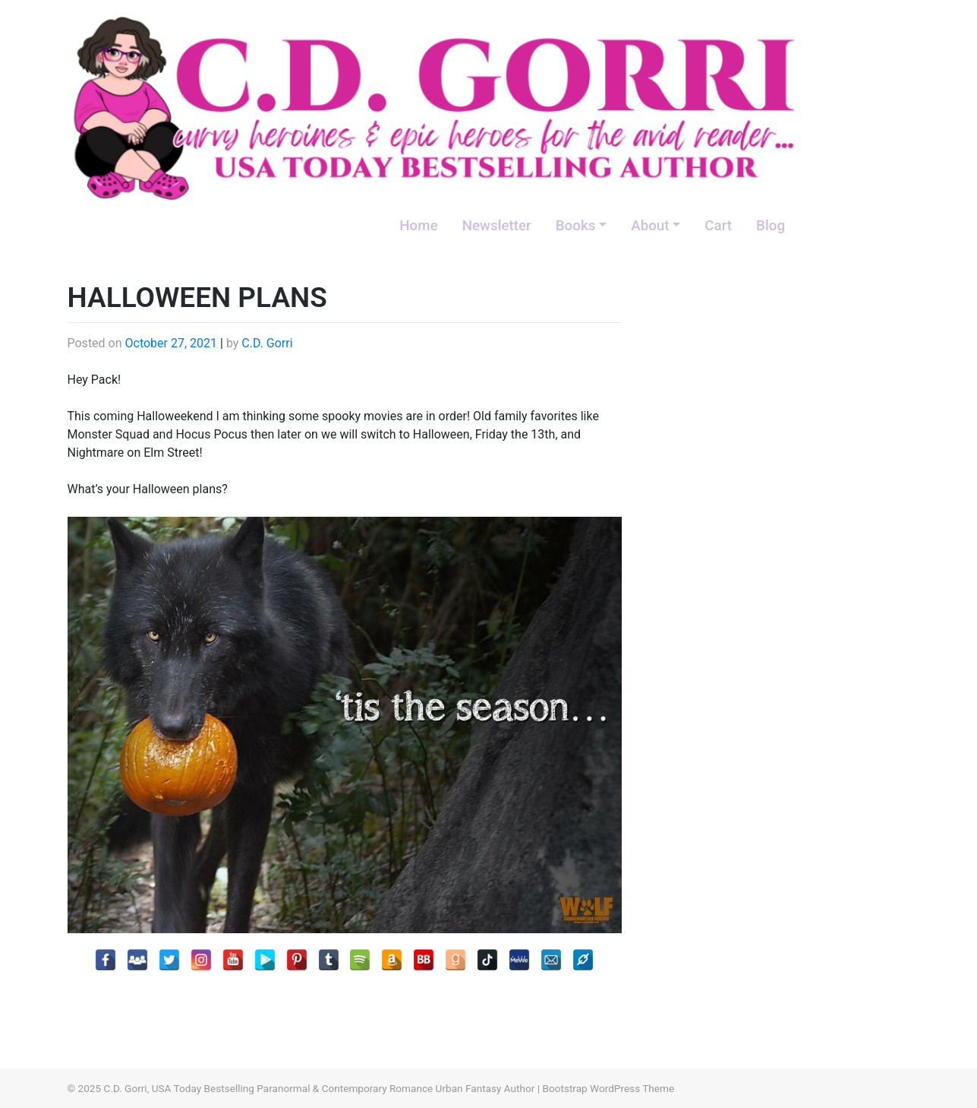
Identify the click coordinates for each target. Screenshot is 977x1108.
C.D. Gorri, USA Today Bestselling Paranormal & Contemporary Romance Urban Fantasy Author (318, 1088)
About (650, 225)
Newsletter (496, 225)
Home (418, 225)
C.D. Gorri (266, 343)
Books (576, 225)
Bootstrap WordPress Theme (608, 1088)
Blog (770, 225)
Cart (718, 225)
